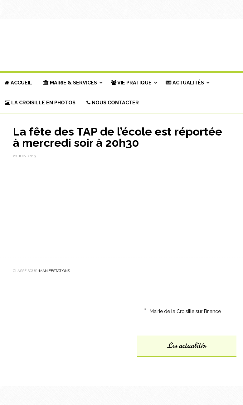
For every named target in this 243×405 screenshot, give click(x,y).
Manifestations (54, 271)
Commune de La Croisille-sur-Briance (121, 45)
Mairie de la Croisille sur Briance (185, 311)
